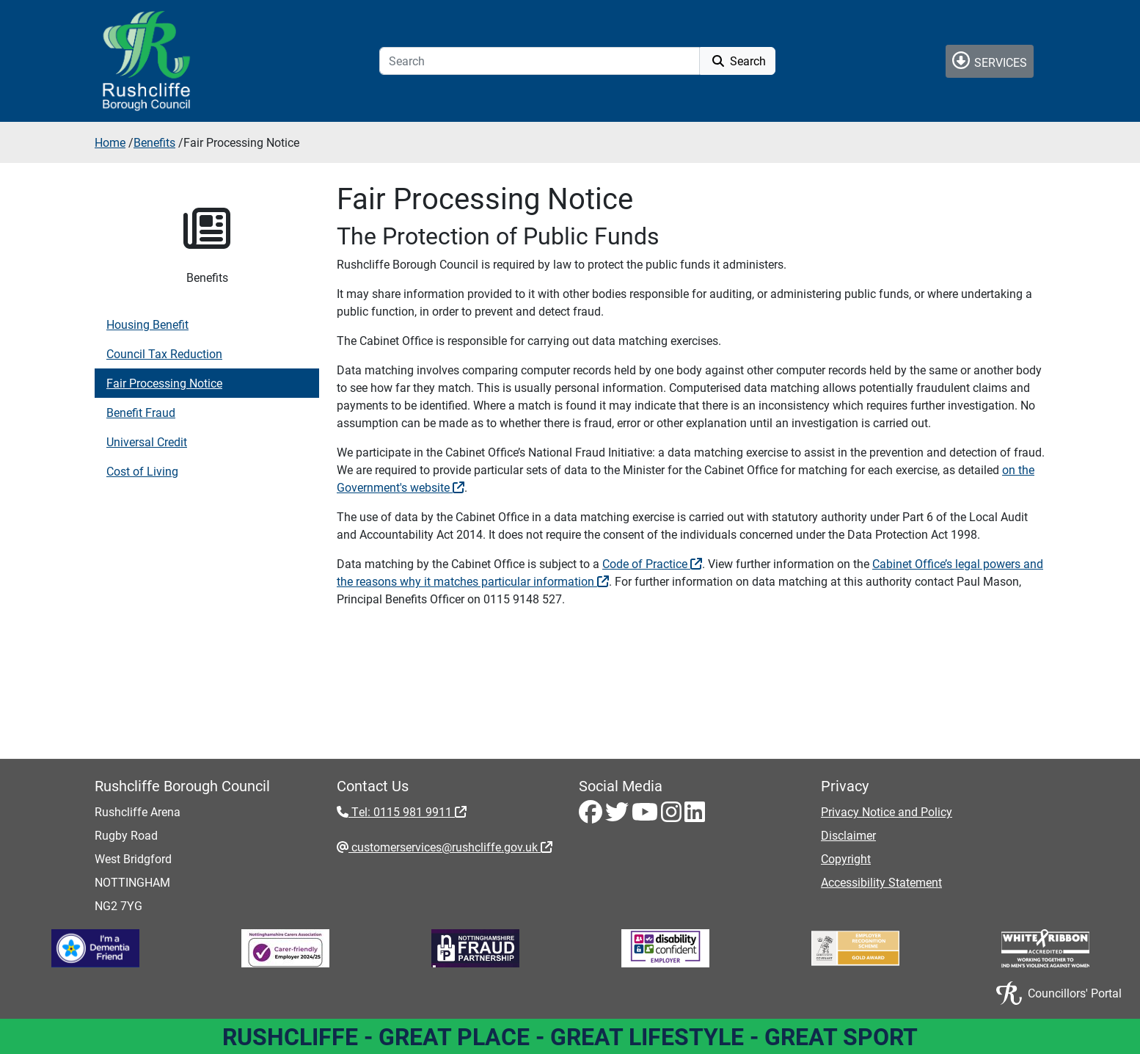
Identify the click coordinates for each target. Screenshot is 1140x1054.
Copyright (846, 858)
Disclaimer (848, 835)
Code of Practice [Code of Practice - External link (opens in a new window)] (652, 563)
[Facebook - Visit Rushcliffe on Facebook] (592, 816)
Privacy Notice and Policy (886, 811)
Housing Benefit (147, 324)
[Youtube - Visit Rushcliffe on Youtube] (646, 816)
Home (110, 142)
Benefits (154, 142)
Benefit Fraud (140, 412)
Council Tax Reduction (164, 353)
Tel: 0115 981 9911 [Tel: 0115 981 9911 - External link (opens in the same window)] (407, 811)
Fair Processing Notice (164, 382)
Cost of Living (142, 471)
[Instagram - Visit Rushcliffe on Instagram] (672, 816)
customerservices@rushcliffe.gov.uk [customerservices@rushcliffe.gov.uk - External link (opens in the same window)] (450, 846)
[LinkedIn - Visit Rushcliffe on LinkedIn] (694, 816)
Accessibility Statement (881, 882)
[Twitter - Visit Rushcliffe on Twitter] (618, 816)
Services (989, 60)
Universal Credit (146, 441)
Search (737, 60)
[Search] (539, 61)
